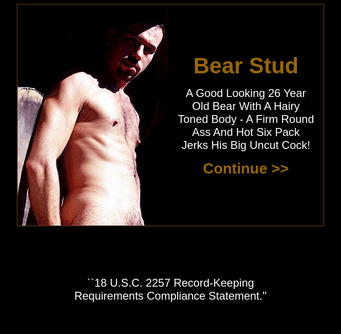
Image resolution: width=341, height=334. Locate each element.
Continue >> (246, 168)
